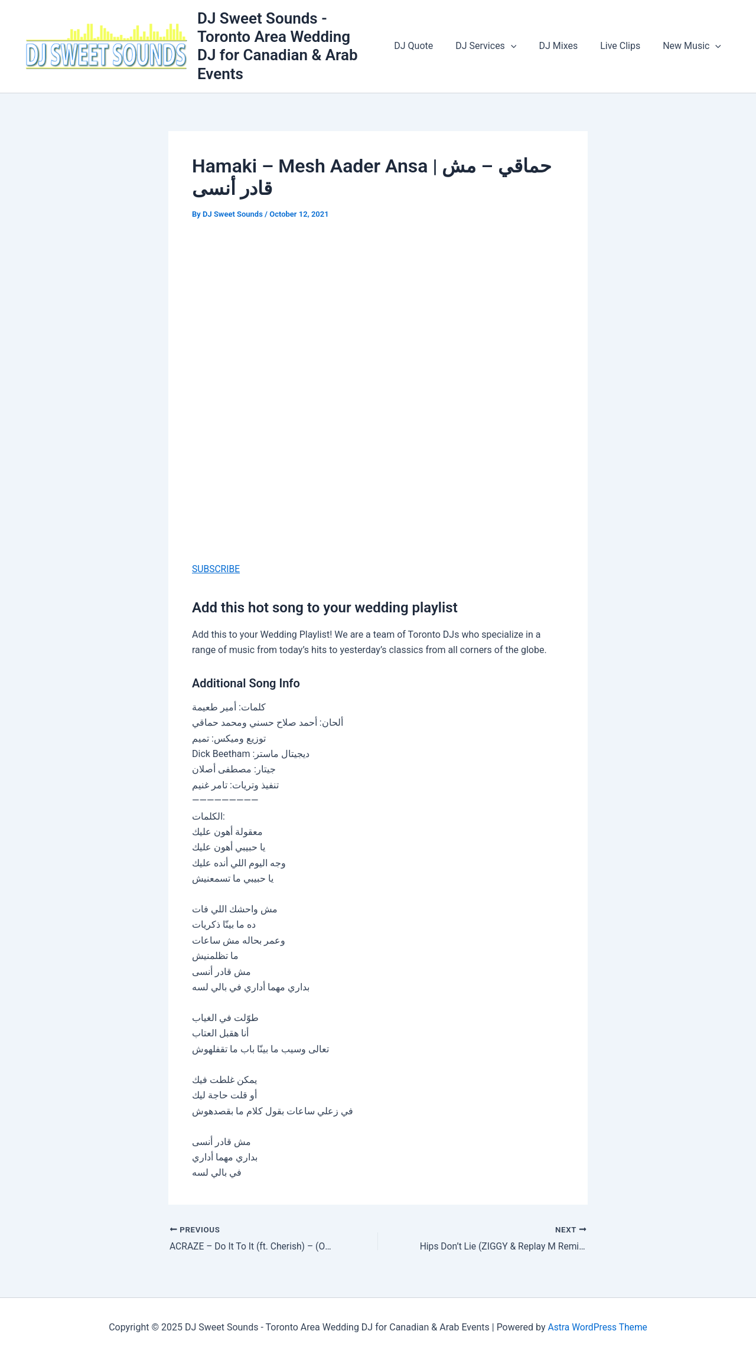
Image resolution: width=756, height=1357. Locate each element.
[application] (523, 46)
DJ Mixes (567, 45)
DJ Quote (429, 45)
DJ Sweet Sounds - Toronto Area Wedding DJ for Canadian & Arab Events (294, 46)
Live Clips (625, 45)
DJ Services (498, 46)
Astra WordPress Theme (597, 1327)
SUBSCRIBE (216, 569)
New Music (693, 46)
